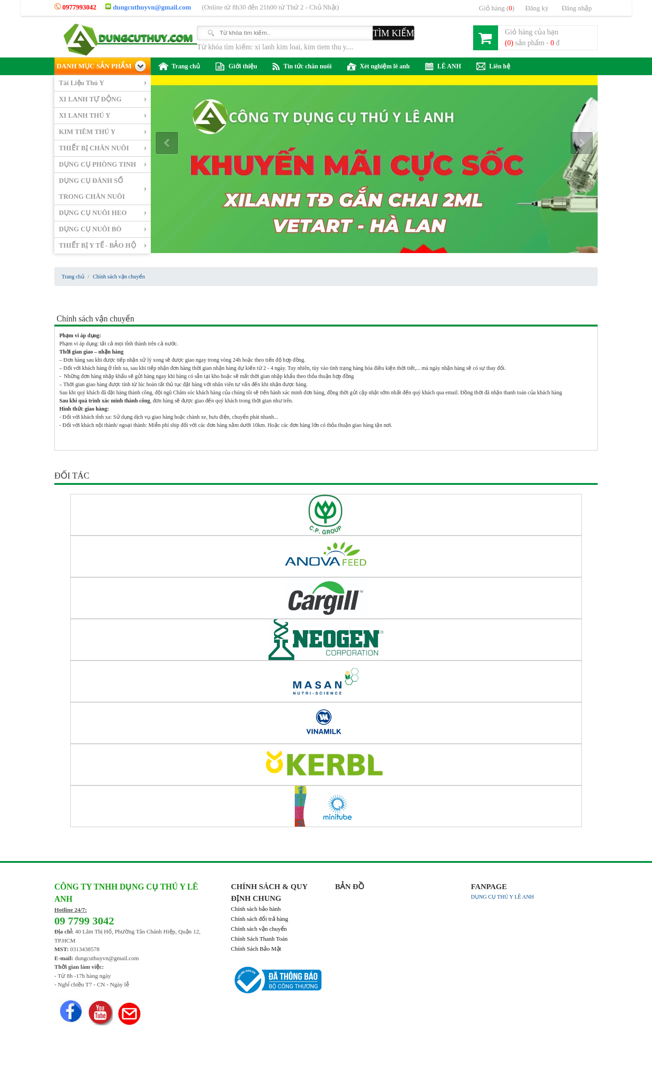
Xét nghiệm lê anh (378, 66)
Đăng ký (536, 8)
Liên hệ (493, 66)
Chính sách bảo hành (256, 908)
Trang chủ (179, 66)
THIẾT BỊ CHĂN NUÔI (94, 148)
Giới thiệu (236, 66)
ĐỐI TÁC (71, 475)
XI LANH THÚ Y (84, 115)
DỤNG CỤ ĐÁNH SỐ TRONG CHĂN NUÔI (92, 188)
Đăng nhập (576, 8)
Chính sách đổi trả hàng (259, 918)
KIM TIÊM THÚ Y (87, 131)
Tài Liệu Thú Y (81, 82)
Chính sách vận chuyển (259, 928)
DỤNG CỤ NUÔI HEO (93, 212)
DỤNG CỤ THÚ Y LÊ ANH (502, 897)
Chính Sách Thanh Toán (259, 938)
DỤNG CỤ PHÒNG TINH (97, 164)
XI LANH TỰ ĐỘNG (90, 99)
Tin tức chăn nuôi (302, 66)
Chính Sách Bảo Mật (256, 948)
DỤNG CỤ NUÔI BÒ (90, 229)
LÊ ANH (443, 66)
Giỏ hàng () (496, 8)
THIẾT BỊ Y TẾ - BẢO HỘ (97, 245)
